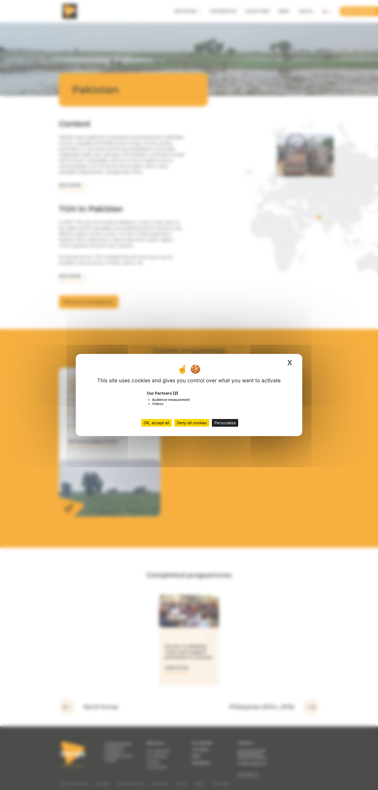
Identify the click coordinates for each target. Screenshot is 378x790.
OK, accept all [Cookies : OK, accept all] (156, 422)
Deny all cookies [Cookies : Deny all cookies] (192, 422)
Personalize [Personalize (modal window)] (225, 422)
